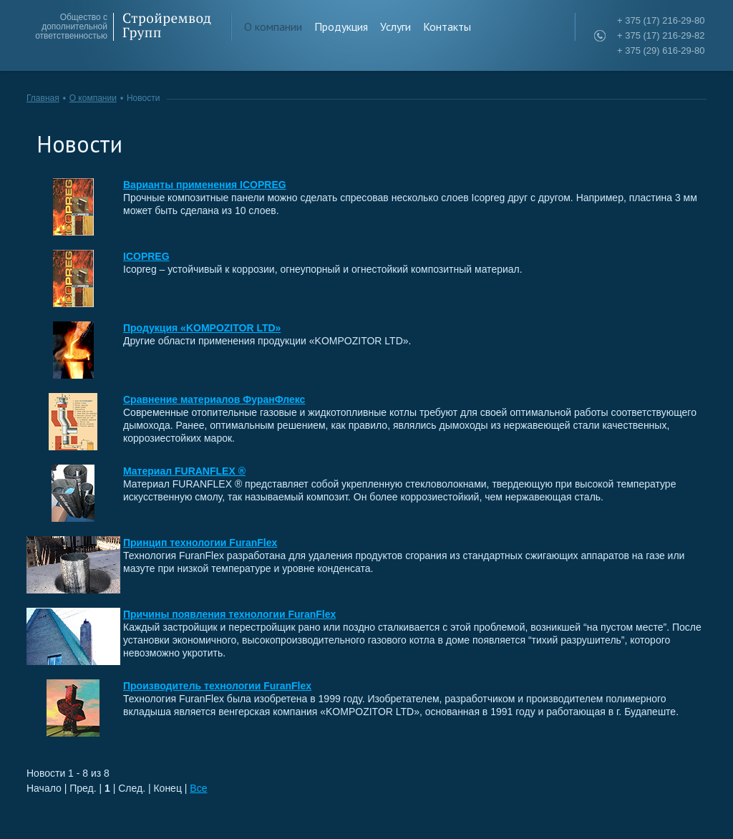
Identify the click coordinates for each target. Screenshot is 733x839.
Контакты (447, 26)
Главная (42, 98)
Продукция (341, 26)
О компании (273, 26)
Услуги (395, 26)
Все (198, 788)
